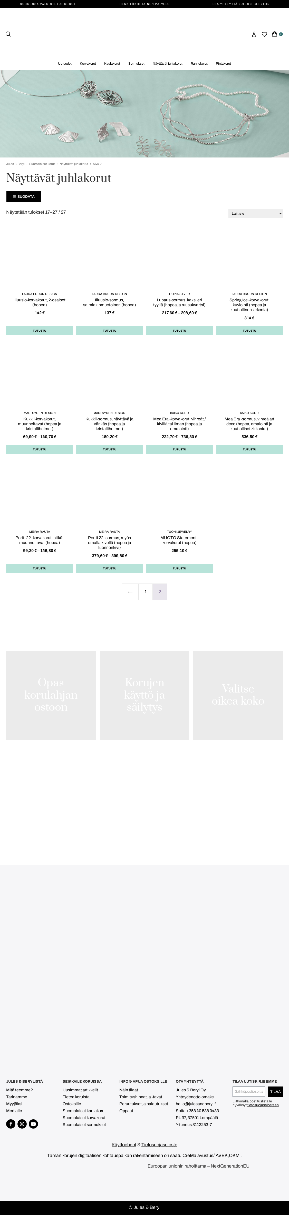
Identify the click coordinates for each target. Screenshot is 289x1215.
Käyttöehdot (124, 1144)
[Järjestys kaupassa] (255, 213)
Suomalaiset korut (42, 164)
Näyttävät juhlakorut (74, 164)
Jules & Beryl (15, 164)
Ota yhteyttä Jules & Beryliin (241, 4)
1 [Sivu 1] (145, 591)
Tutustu (39, 330)
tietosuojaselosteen (263, 1105)
